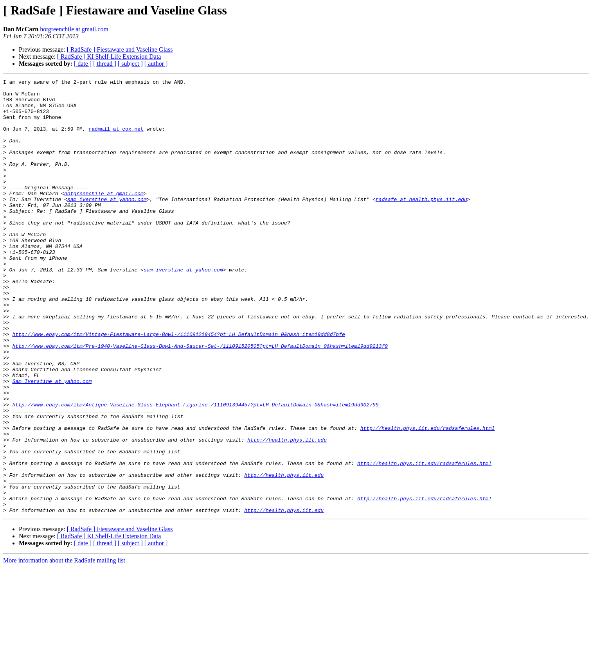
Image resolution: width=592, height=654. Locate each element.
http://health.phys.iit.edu (287, 512)
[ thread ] (104, 63)
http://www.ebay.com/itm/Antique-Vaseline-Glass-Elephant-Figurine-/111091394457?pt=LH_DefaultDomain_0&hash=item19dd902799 (195, 470)
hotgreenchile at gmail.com (74, 29)
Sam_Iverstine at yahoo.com (52, 442)
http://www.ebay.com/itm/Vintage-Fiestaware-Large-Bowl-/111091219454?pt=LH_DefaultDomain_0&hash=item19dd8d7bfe (178, 385)
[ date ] (83, 63)
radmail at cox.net (115, 139)
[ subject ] (130, 63)
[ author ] (156, 63)
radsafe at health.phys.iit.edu (421, 223)
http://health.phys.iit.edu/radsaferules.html (427, 498)
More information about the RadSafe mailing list (64, 647)
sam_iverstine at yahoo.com (107, 223)
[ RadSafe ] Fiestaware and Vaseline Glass (120, 49)
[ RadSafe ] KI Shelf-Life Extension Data (109, 56)
